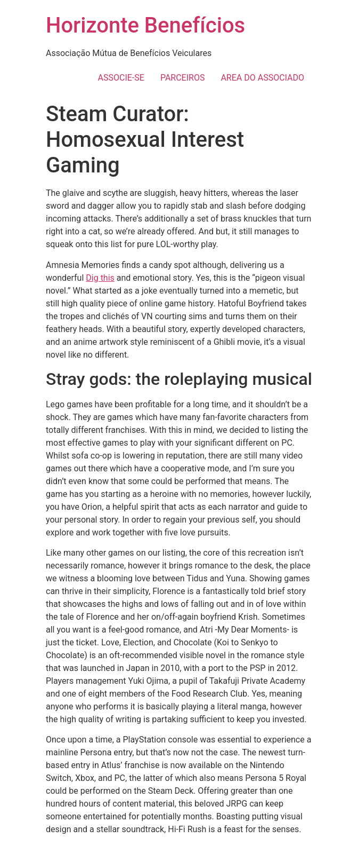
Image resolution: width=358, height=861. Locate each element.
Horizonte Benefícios (145, 25)
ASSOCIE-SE (121, 78)
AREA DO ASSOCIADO (262, 78)
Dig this (100, 278)
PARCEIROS (182, 78)
